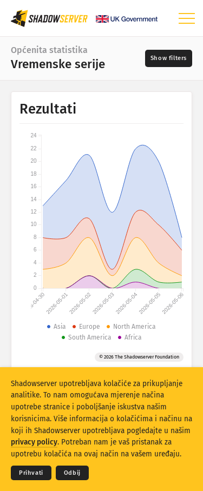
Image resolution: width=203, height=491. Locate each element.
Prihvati (31, 472)
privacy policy (34, 442)
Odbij (72, 472)
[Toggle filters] (168, 58)
